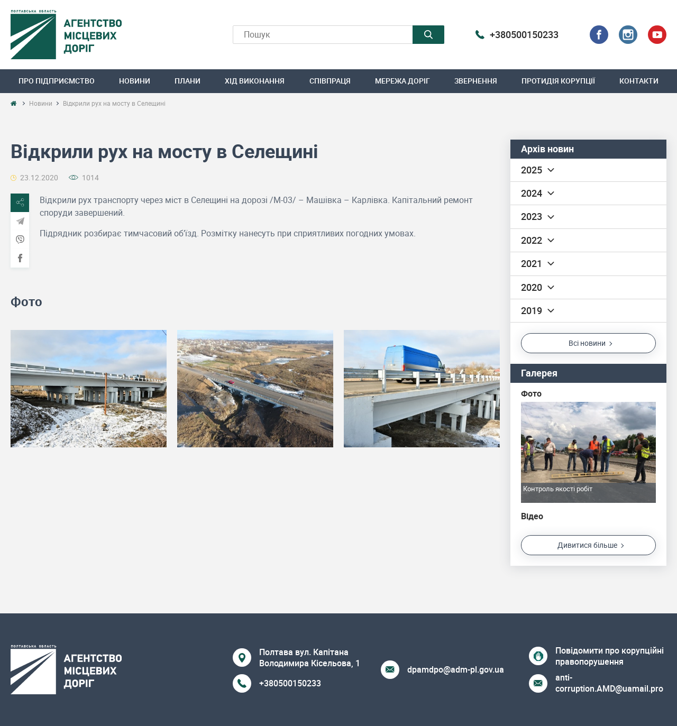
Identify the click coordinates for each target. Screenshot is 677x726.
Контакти (638, 81)
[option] (88, 388)
